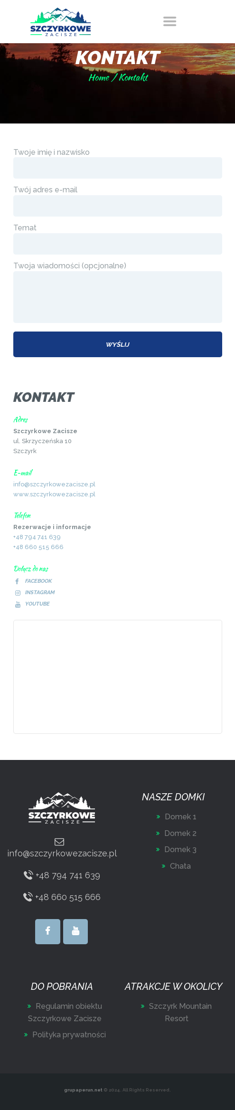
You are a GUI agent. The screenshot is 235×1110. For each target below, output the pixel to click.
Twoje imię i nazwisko (117, 163)
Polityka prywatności (69, 1034)
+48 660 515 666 (38, 546)
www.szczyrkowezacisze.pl (54, 494)
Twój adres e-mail (117, 201)
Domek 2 (180, 833)
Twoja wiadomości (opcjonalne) (117, 292)
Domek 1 (181, 816)
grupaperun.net (83, 1089)
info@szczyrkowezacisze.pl (54, 484)
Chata (180, 866)
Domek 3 (180, 849)
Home (98, 77)
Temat (117, 239)
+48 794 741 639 (37, 537)
